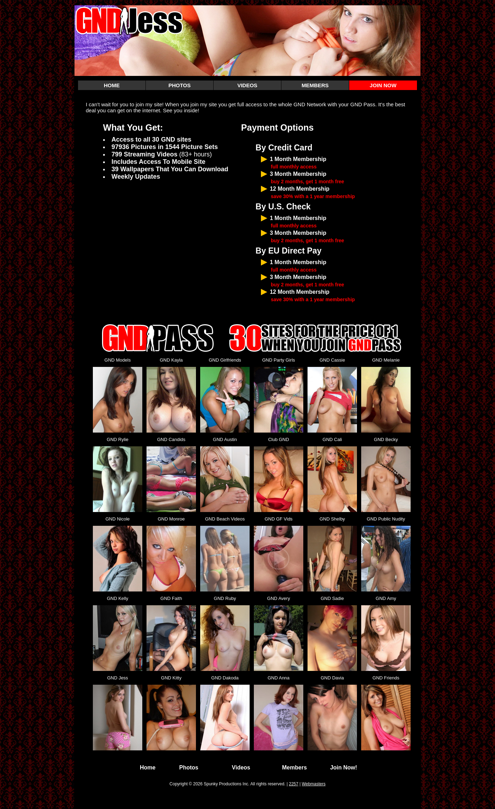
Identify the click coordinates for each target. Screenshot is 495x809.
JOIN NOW (383, 85)
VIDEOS (247, 85)
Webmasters (314, 783)
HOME (112, 85)
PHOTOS (179, 85)
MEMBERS (315, 85)
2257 (293, 783)
